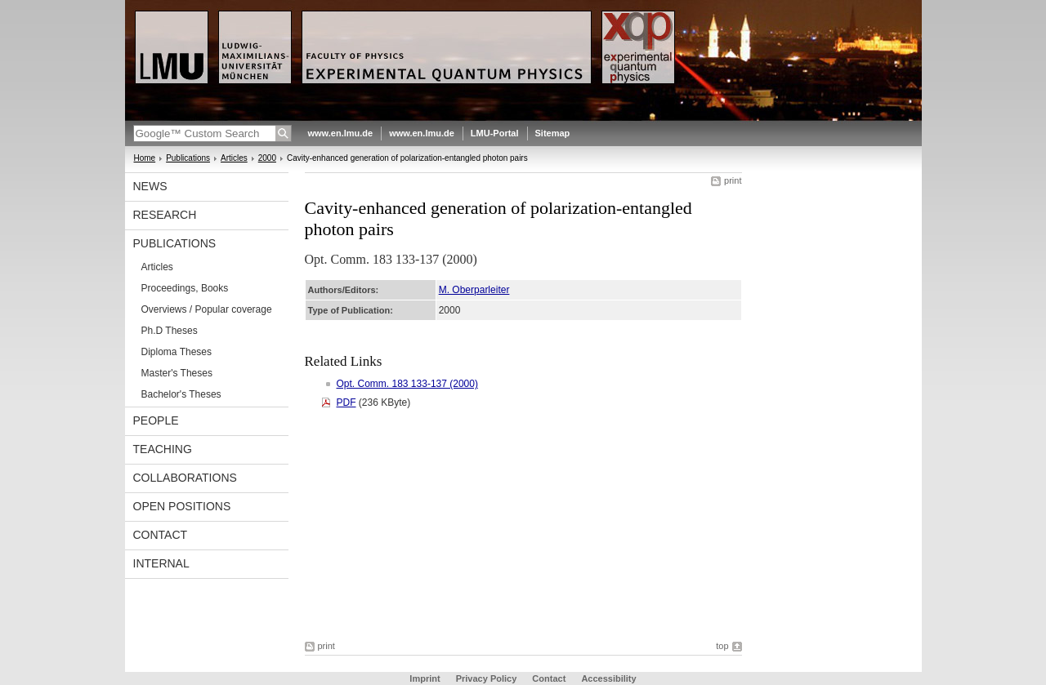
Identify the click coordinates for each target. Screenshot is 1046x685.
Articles (234, 157)
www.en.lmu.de (340, 133)
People (156, 420)
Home (145, 157)
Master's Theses (176, 373)
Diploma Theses (176, 352)
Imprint (424, 678)
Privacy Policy (486, 678)
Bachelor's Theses (181, 394)
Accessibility (608, 678)
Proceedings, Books (185, 288)
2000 (267, 157)
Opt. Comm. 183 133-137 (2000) (407, 383)
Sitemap (552, 133)
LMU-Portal (495, 133)
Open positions (182, 506)
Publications (188, 157)
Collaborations (185, 477)
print (732, 180)
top (722, 646)
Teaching (162, 449)
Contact (160, 534)
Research (165, 214)
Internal (161, 563)
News (150, 186)
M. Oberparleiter (474, 290)
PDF (346, 402)
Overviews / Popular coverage (206, 309)
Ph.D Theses (169, 330)
